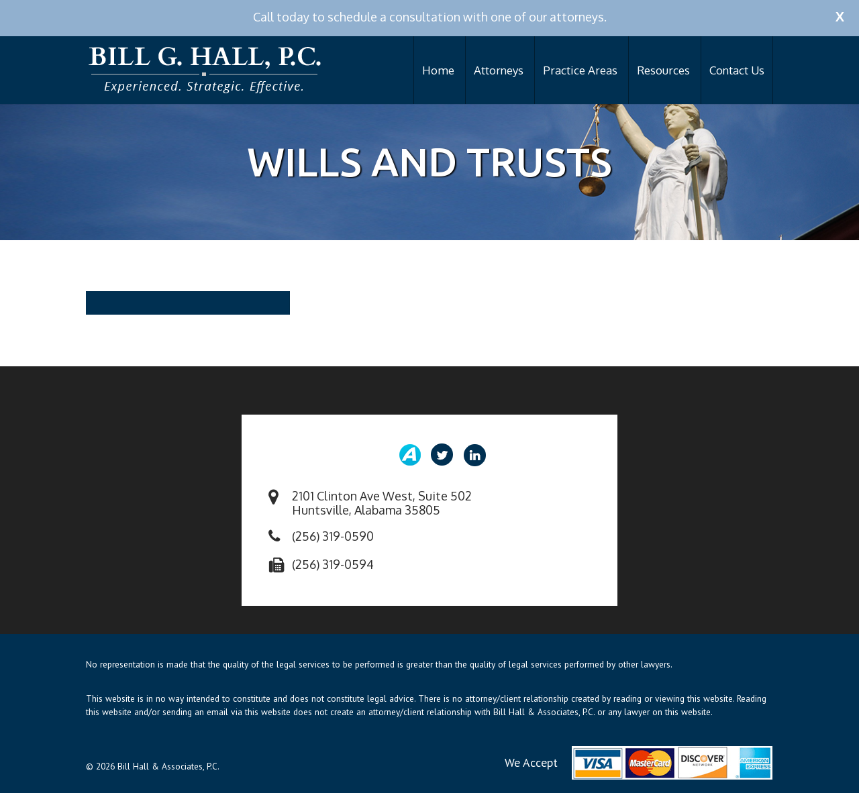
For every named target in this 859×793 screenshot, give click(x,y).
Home (438, 70)
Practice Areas (580, 70)
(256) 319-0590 (333, 536)
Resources (663, 70)
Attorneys (498, 70)
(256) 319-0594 (333, 564)
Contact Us (736, 70)
